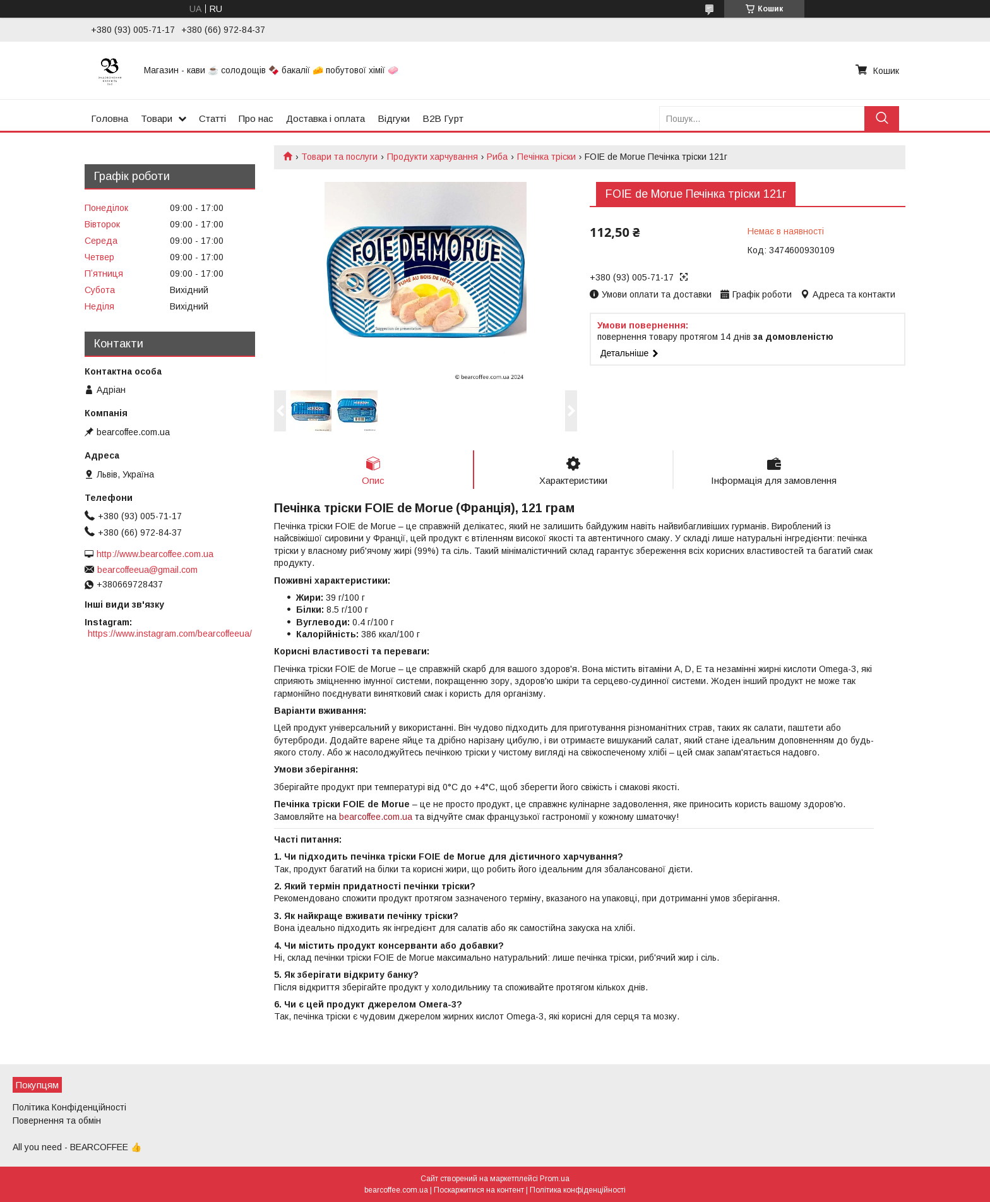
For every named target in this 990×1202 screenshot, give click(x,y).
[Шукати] (881, 118)
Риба (497, 157)
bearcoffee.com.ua (375, 817)
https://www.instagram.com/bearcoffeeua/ (170, 633)
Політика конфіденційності (578, 1190)
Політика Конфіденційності (69, 1107)
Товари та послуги (339, 157)
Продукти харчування (432, 157)
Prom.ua (555, 1178)
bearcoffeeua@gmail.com (147, 570)
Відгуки (394, 118)
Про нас (256, 118)
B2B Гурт (442, 118)
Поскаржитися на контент (479, 1190)
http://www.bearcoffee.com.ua (155, 554)
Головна (109, 118)
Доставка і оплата (325, 118)
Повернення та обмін (57, 1120)
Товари (156, 118)
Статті (212, 118)
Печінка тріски (546, 157)
